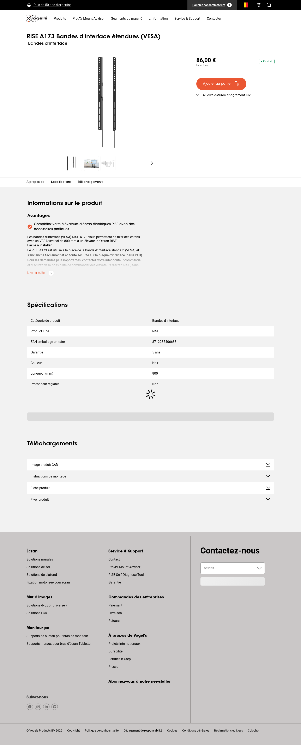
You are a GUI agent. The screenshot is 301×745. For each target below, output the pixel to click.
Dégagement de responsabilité (143, 730)
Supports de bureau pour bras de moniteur (57, 636)
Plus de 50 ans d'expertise (52, 5)
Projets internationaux (124, 644)
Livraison (115, 613)
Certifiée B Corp (119, 659)
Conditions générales (195, 730)
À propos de (35, 182)
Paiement (115, 605)
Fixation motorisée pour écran (48, 582)
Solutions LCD (36, 613)
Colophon (254, 730)
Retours (114, 621)
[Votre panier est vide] (258, 5)
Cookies (172, 730)
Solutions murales (39, 559)
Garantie (114, 582)
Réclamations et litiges (228, 730)
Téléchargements (90, 182)
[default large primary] (221, 84)
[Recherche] (245, 6)
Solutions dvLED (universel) (46, 605)
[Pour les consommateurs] (212, 5)
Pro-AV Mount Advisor (124, 567)
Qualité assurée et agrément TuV (227, 95)
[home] (36, 18)
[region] (108, 102)
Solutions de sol (38, 567)
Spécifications (61, 182)
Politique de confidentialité (102, 730)
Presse (113, 667)
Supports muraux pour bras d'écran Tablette (58, 644)
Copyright (73, 730)
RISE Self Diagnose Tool (126, 575)
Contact (114, 559)
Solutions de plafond (41, 575)
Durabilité (115, 651)
